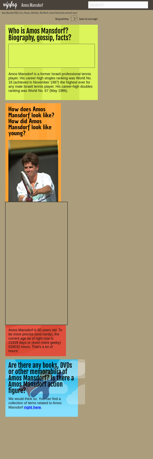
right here (32, 407)
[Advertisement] (36, 263)
